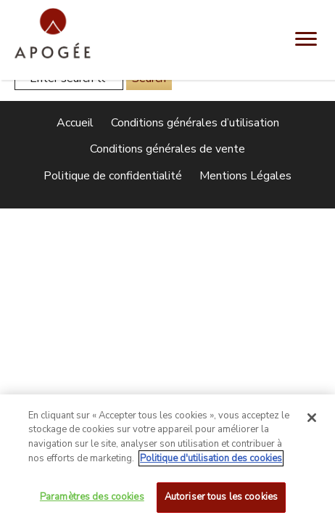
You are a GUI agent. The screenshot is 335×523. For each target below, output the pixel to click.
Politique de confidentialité (113, 176)
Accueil (75, 123)
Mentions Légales (245, 176)
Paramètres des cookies (92, 501)
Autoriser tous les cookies (221, 501)
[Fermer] (312, 421)
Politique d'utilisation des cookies (211, 462)
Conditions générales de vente (167, 149)
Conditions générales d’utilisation (195, 123)
